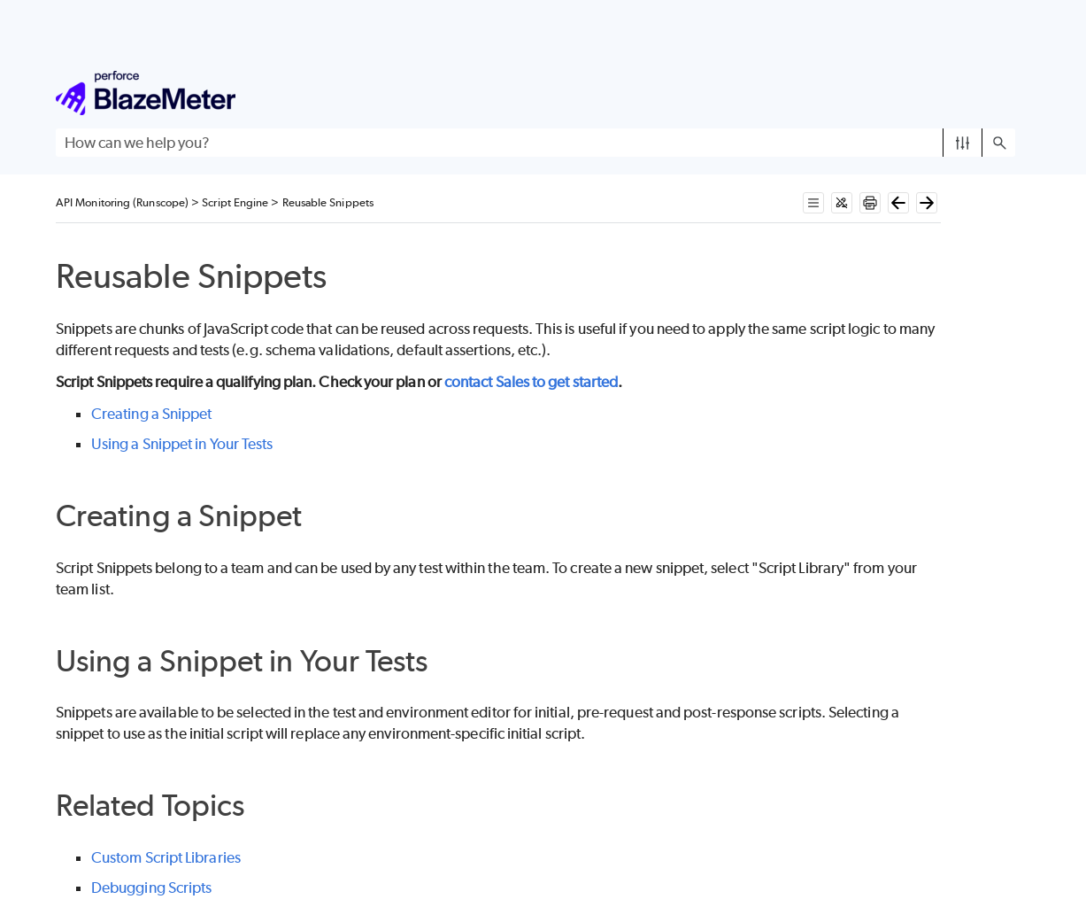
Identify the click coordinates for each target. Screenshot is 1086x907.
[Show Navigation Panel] (1005, 93)
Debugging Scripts (151, 887)
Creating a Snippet (151, 413)
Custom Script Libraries (166, 857)
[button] (962, 142)
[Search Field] (535, 142)
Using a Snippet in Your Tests (182, 444)
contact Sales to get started (531, 382)
